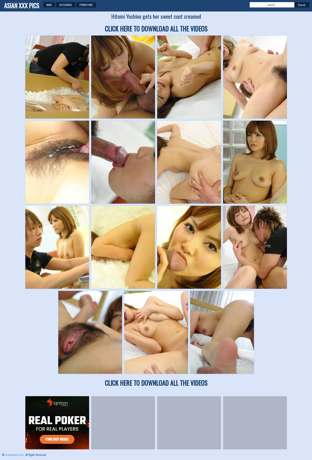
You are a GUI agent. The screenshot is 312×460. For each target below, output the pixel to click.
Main (49, 5)
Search (301, 5)
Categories (65, 5)
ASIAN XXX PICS (21, 5)
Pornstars (86, 5)
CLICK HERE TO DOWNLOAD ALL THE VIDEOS (156, 28)
